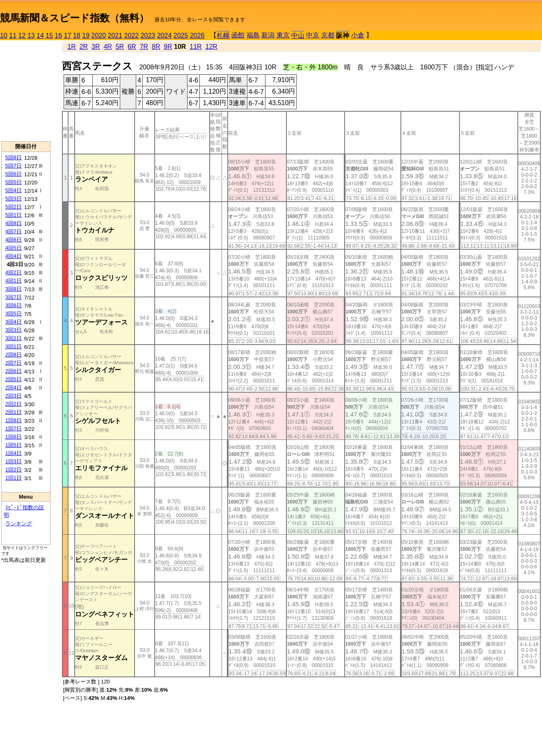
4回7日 (13, 231)
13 (31, 35)
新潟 (267, 35)
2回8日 (13, 355)
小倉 (357, 35)
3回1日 (13, 346)
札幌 (223, 35)
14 (40, 35)
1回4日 (13, 453)
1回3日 (13, 461)
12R (211, 46)
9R (168, 46)
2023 (148, 35)
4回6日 (13, 240)
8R (156, 46)
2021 (115, 35)
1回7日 (13, 429)
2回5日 (13, 379)
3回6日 (13, 305)
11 (12, 35)
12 (22, 35)
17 (67, 35)
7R (144, 46)
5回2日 (13, 207)
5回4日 (13, 190)
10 (3, 35)
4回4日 (13, 256)
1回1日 (13, 478)
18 (76, 35)
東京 (283, 35)
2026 (197, 35)
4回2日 (13, 272)
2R (84, 46)
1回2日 (13, 470)
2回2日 (13, 404)
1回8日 (13, 420)
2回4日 (13, 387)
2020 (98, 35)
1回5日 (13, 445)
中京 (312, 35)
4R (107, 46)
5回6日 (13, 174)
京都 (327, 35)
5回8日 (13, 157)
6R (132, 46)
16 (58, 35)
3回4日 (13, 322)
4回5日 (13, 248)
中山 (297, 35)
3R (95, 46)
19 (85, 35)
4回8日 (13, 223)
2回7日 (13, 363)
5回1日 (13, 215)
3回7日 (13, 297)
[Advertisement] (25, 90)
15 (49, 35)
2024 (164, 35)
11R (195, 46)
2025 (181, 35)
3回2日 (13, 338)
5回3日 (13, 199)
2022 (131, 35)
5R (120, 46)
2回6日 (13, 371)
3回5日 (13, 313)
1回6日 (13, 437)
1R (71, 46)
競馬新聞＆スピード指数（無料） (74, 17)
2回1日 (13, 412)
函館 (238, 35)
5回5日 (13, 182)
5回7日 (13, 166)
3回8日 (13, 289)
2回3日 (13, 396)
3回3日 (13, 330)
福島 (253, 35)
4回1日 (13, 281)
